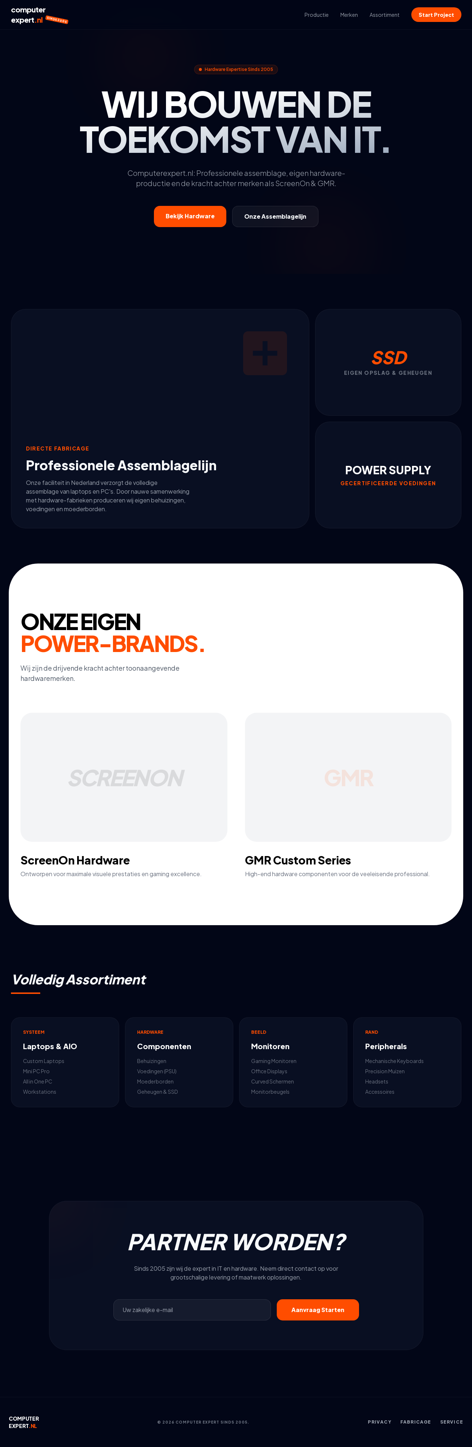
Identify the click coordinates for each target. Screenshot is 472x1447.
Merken (349, 14)
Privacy (379, 1422)
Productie (317, 14)
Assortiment (385, 14)
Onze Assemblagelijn (275, 216)
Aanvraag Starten (317, 1310)
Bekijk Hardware (190, 216)
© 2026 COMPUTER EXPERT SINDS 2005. (203, 1422)
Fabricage (415, 1422)
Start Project (436, 14)
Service (451, 1422)
